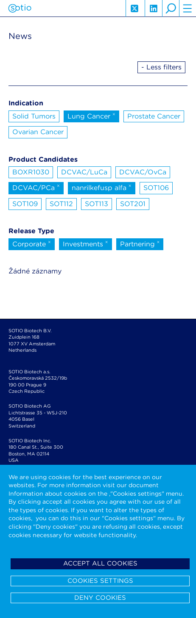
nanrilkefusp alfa (102, 187)
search (170, 8)
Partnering (140, 243)
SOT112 (61, 204)
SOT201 (133, 204)
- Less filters (161, 67)
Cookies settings (100, 581)
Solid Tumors (34, 116)
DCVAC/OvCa (142, 172)
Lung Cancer (91, 115)
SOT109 (25, 204)
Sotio (19, 8)
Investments (85, 243)
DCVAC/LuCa (84, 172)
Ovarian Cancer (38, 132)
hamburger (187, 8)
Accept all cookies (100, 563)
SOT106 (156, 188)
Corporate (31, 243)
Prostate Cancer (153, 116)
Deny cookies (100, 597)
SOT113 (96, 204)
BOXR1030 (30, 172)
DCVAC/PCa (36, 187)
